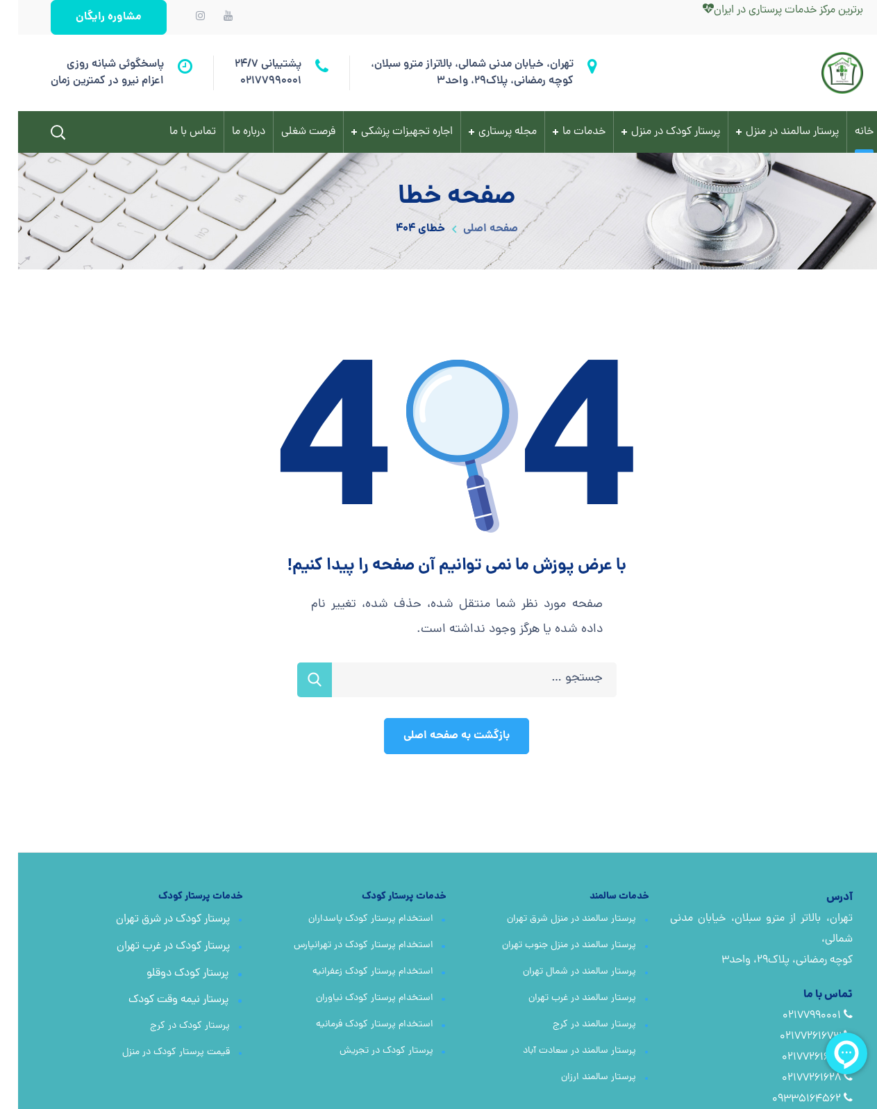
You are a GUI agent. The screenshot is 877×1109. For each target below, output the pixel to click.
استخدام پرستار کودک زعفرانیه (354, 972)
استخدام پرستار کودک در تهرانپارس (345, 945)
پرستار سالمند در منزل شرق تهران (553, 919)
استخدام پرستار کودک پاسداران (352, 919)
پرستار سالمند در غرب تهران (564, 998)
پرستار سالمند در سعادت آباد (561, 1051)
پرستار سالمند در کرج (576, 1024)
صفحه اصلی (472, 228)
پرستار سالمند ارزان (580, 1077)
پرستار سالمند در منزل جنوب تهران (551, 945)
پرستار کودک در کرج (172, 1026)
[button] (91, 17)
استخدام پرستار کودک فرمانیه (356, 1024)
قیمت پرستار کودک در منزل (158, 1052)
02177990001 (252, 81)
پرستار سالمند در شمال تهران (561, 972)
